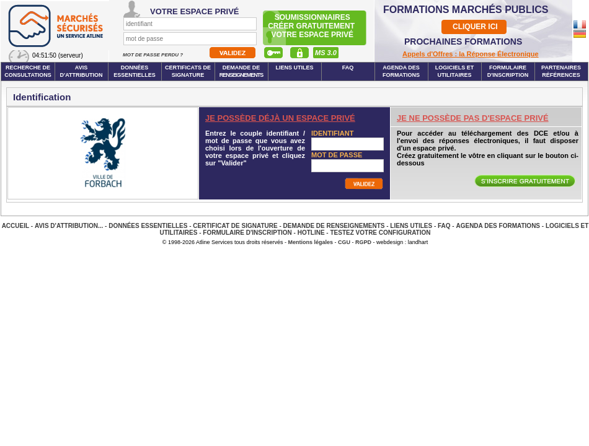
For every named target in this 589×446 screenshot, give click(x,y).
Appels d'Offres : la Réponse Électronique (470, 54)
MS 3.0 (326, 52)
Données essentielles (134, 71)
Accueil (15, 225)
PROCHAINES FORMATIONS (463, 41)
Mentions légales (311, 242)
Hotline (311, 232)
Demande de (241, 71)
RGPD (363, 242)
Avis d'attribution (81, 71)
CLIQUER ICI (475, 26)
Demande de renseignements (334, 225)
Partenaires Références (561, 71)
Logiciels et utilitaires (454, 71)
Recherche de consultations (27, 71)
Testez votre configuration (380, 232)
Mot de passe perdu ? (153, 55)
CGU (344, 242)
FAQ (348, 67)
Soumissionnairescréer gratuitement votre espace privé (312, 26)
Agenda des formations (401, 71)
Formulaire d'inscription (508, 71)
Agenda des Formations (498, 225)
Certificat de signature (235, 225)
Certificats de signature (188, 71)
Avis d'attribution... (69, 225)
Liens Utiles (294, 67)
